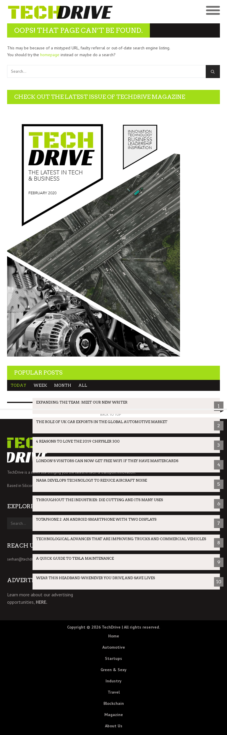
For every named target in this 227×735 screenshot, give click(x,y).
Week (40, 385)
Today (18, 385)
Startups (113, 658)
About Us (113, 725)
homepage (49, 54)
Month (62, 385)
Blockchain (113, 703)
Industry (113, 681)
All (82, 385)
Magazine (113, 714)
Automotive (113, 647)
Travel (114, 692)
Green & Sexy (113, 669)
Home (113, 636)
